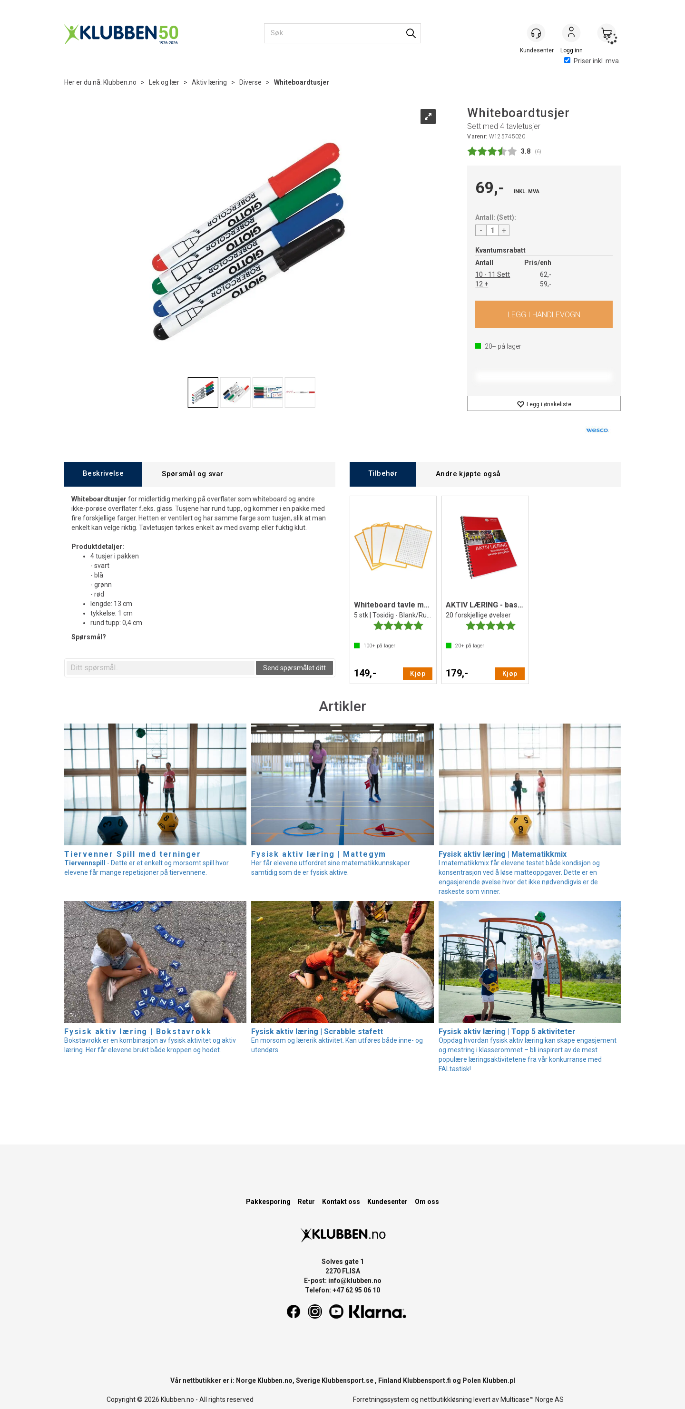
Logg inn (571, 34)
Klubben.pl (498, 1380)
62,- (545, 274)
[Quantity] (492, 230)
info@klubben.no (355, 1280)
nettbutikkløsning (446, 1399)
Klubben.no (120, 82)
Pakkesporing (268, 1201)
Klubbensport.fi (427, 1380)
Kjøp (544, 314)
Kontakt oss (341, 1201)
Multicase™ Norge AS (532, 1399)
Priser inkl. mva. (592, 61)
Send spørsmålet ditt (294, 668)
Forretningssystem (381, 1399)
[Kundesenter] (536, 33)
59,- (545, 284)
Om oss (427, 1201)
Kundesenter (387, 1201)
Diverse (250, 82)
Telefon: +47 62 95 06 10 (342, 1290)
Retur (306, 1201)
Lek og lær (164, 82)
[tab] (103, 474)
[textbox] (160, 668)
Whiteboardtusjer (301, 82)
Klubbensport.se (347, 1380)
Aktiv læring (209, 82)
